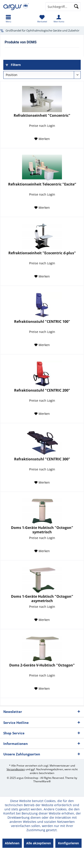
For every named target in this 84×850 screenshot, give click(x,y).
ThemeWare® (42, 781)
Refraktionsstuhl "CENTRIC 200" (42, 390)
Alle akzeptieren (38, 843)
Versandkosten (16, 769)
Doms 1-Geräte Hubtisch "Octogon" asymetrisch (42, 598)
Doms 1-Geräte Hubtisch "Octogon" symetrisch (42, 529)
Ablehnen (12, 843)
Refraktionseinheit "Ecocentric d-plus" (42, 253)
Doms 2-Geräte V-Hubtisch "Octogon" (42, 665)
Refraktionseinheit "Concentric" (42, 115)
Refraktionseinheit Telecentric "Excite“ (42, 184)
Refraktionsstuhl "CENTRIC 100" (42, 321)
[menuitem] (8, 18)
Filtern (13, 65)
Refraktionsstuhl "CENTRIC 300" (42, 459)
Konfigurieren (68, 843)
